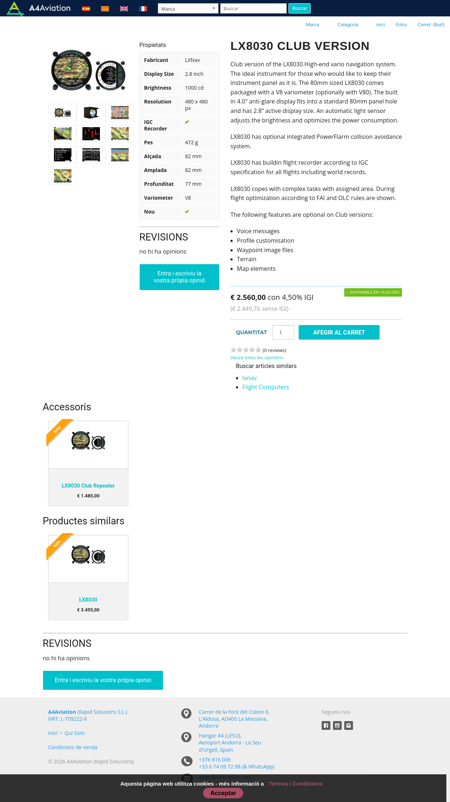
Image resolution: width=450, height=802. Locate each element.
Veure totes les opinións (256, 357)
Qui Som (75, 732)
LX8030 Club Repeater (88, 486)
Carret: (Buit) (431, 24)
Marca (312, 24)
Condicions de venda (72, 747)
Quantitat (251, 332)
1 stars (233, 350)
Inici (380, 24)
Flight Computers (266, 387)
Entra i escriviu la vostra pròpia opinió (179, 277)
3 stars (246, 350)
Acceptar (223, 793)
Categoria (348, 24)
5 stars (258, 350)
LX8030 (88, 600)
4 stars (252, 350)
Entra (401, 24)
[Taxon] (188, 8)
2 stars (240, 350)
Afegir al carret (339, 332)
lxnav (250, 378)
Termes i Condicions (295, 784)
